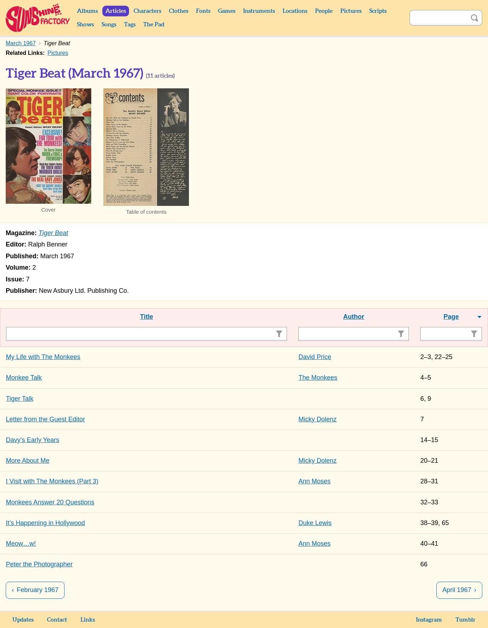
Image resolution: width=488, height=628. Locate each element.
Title (146, 316)
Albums (87, 11)
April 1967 (456, 589)
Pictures (350, 11)
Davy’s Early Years (33, 439)
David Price (314, 356)
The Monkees (317, 377)
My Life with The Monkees (43, 356)
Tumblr (466, 620)
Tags (129, 24)
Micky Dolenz (317, 419)
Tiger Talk (20, 398)
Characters (147, 11)
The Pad (153, 24)
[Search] (438, 18)
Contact (57, 620)
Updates (23, 620)
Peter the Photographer (39, 564)
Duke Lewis (315, 522)
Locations (295, 11)
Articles (116, 11)
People (324, 11)
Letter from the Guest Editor (45, 419)
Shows (85, 24)
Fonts (203, 11)
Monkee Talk (24, 377)
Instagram (429, 620)
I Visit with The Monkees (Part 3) (52, 481)
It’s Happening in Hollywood (45, 522)
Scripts (377, 11)
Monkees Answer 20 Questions (50, 502)
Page (451, 316)
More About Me (28, 460)
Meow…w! (21, 543)
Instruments (259, 11)
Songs (109, 24)
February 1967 (37, 589)
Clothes (178, 11)
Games (226, 11)
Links (88, 620)
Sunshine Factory (38, 18)
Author (353, 316)
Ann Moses (314, 481)
